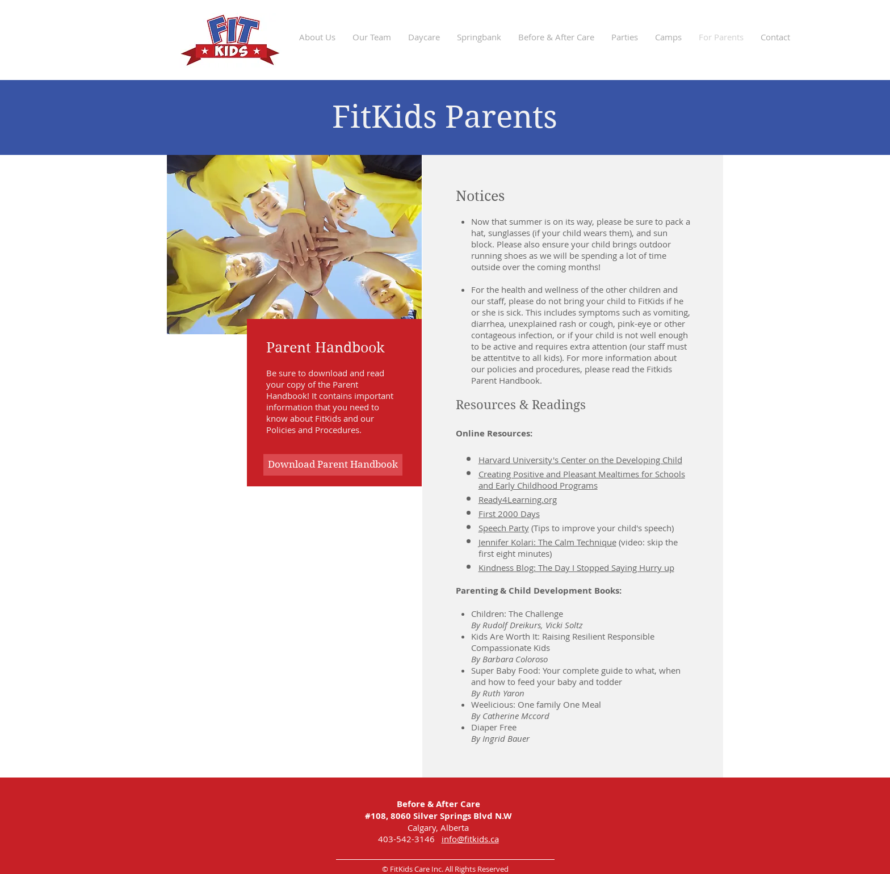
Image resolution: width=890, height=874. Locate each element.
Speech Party (503, 527)
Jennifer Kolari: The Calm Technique (547, 542)
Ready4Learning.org (517, 499)
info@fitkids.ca (470, 838)
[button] (372, 36)
